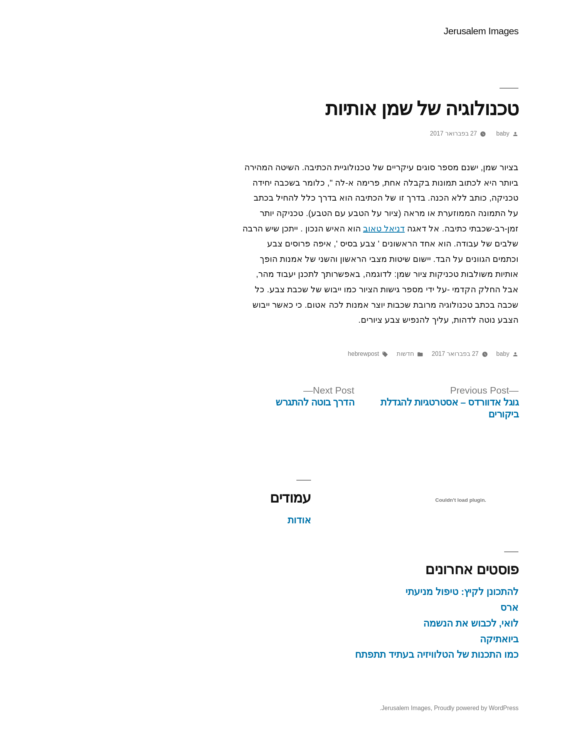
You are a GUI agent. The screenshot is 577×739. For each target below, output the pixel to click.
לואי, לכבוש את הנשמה (448, 623)
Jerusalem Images (458, 31)
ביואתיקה (477, 639)
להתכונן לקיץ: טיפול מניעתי (439, 592)
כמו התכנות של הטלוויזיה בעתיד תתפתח (414, 654)
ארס (487, 607)
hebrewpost (341, 353)
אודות (277, 520)
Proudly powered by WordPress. (426, 708)
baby (480, 133)
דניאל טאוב (361, 228)
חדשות (383, 353)
